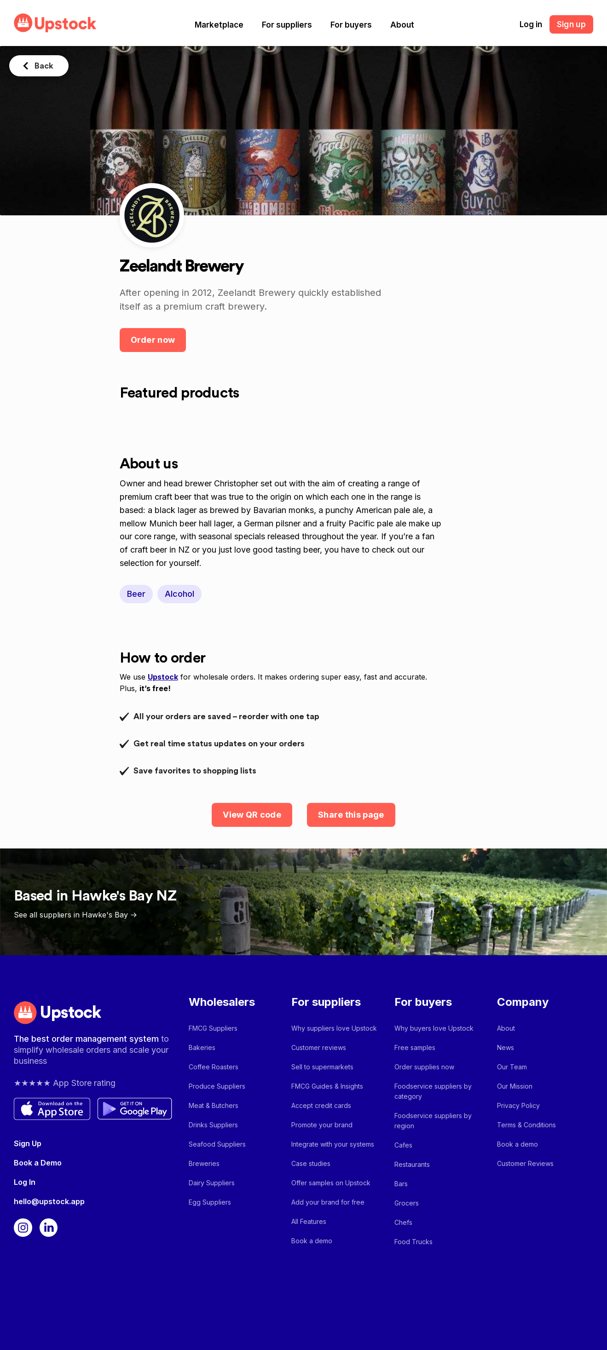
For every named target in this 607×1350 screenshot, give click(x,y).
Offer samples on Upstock (330, 1183)
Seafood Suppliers (217, 1144)
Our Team (512, 1067)
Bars (401, 1184)
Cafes (403, 1145)
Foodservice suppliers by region (433, 1121)
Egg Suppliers (210, 1202)
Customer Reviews (525, 1163)
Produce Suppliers (217, 1086)
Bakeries (202, 1047)
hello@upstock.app (49, 1201)
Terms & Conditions (526, 1125)
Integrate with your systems (332, 1144)
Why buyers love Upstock (434, 1028)
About (402, 24)
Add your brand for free (327, 1202)
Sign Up (27, 1143)
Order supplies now (424, 1067)
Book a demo (311, 1241)
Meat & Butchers (213, 1105)
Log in (531, 24)
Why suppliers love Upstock (334, 1028)
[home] (55, 22)
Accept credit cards (321, 1105)
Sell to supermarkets (322, 1067)
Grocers (406, 1203)
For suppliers (287, 24)
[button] (219, 25)
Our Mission (514, 1086)
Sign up (571, 24)
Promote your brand (322, 1125)
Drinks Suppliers (213, 1125)
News (505, 1047)
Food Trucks (413, 1242)
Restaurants (412, 1164)
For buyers (351, 24)
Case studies (310, 1163)
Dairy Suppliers (212, 1183)
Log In (24, 1182)
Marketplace (219, 24)
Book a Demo (38, 1162)
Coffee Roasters (213, 1067)
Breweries (204, 1163)
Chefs (403, 1222)
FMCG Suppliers (213, 1028)
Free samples (414, 1047)
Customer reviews (318, 1047)
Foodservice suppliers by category (433, 1091)
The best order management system (87, 1039)
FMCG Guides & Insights (327, 1086)
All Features (308, 1221)
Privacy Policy (518, 1105)
